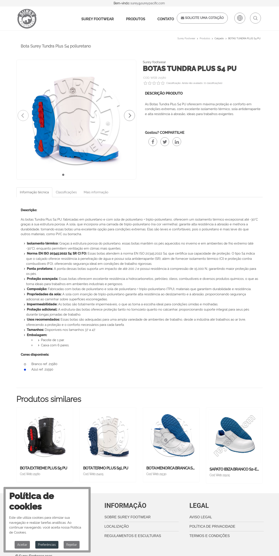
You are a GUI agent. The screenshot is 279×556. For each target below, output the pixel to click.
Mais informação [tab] (96, 192)
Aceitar (22, 544)
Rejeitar (71, 544)
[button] (63, 175)
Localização (116, 520)
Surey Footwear (97, 19)
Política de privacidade (212, 520)
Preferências (47, 544)
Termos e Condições (209, 530)
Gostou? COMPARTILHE (164, 133)
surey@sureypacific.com (147, 3)
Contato (165, 19)
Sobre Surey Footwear (127, 511)
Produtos (135, 19)
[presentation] (23, 115)
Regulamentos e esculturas (132, 530)
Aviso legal (200, 511)
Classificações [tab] (66, 192)
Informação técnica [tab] (34, 192)
